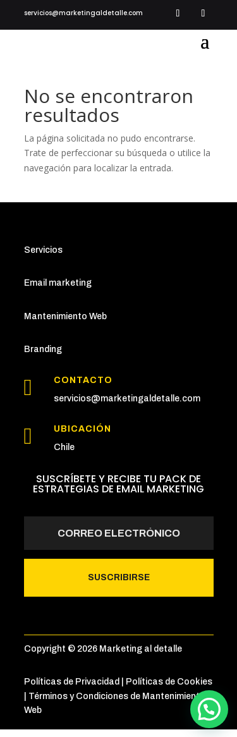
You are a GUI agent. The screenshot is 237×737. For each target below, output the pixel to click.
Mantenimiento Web (65, 316)
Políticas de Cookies (169, 681)
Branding (43, 349)
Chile (64, 447)
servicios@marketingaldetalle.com (127, 398)
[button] (209, 709)
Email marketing (58, 283)
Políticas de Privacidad (71, 681)
